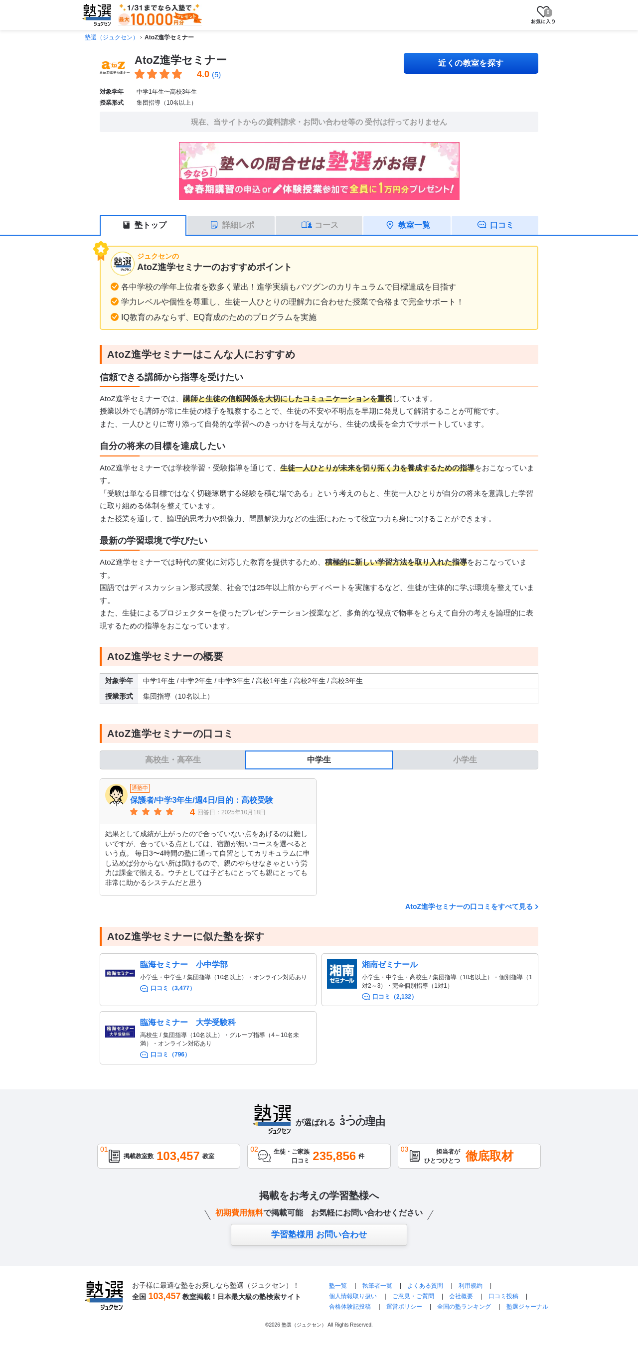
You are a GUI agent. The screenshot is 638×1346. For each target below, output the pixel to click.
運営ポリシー (404, 1306)
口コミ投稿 (503, 1296)
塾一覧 (338, 1285)
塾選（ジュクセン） (112, 37)
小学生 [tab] (465, 759)
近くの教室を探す (471, 63)
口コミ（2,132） (394, 996)
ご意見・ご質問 (413, 1296)
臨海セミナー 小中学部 (184, 964)
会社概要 (461, 1296)
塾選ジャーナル (527, 1306)
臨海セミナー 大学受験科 (188, 1022)
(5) (216, 74)
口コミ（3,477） (173, 988)
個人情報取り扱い (353, 1296)
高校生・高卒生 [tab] (173, 759)
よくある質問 (426, 1285)
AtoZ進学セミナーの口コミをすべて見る (469, 906)
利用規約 (470, 1285)
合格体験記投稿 (350, 1306)
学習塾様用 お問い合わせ (319, 1234)
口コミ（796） (170, 1054)
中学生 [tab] (319, 759)
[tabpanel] (319, 837)
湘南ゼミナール (390, 964)
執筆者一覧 (377, 1285)
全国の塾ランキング (464, 1306)
